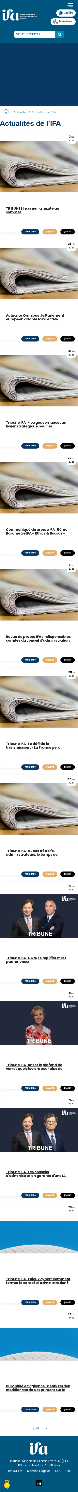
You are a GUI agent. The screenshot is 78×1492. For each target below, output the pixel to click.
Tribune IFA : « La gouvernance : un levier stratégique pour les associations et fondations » (36, 425)
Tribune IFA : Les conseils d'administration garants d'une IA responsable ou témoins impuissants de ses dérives (39, 1174)
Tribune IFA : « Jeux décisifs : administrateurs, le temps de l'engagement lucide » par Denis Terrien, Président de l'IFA (34, 853)
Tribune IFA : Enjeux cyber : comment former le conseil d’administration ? (38, 1281)
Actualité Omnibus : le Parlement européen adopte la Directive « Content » (35, 318)
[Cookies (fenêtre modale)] (7, 1485)
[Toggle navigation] (70, 5)
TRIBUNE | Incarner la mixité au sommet (32, 211)
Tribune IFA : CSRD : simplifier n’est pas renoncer (36, 960)
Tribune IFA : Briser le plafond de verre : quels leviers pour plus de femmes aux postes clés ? (34, 1067)
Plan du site (15, 1471)
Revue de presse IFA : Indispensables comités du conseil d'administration (38, 639)
